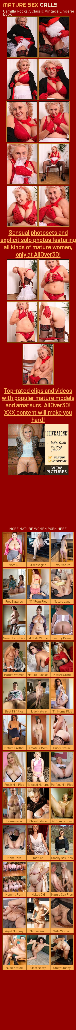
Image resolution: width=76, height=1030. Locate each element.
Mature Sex (30, 4)
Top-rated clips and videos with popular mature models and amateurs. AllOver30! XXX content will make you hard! (38, 405)
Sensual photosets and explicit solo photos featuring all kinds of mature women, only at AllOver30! (38, 243)
